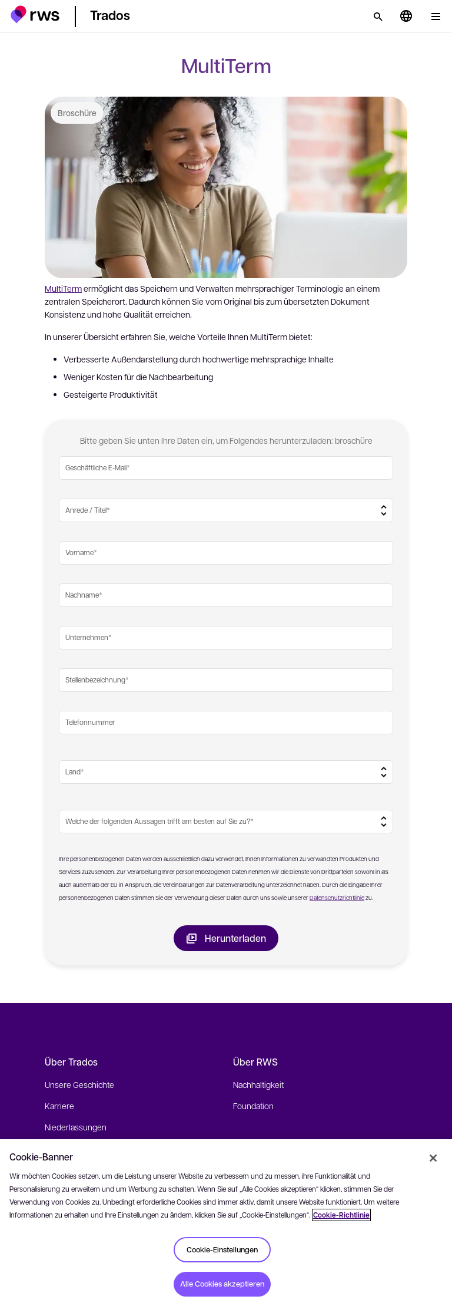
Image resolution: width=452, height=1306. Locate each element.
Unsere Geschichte (79, 1084)
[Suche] (378, 16)
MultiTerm (63, 288)
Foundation (253, 1105)
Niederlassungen (76, 1127)
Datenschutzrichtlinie (337, 897)
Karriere (59, 1105)
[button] (35, 14)
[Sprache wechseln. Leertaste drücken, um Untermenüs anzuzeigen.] (406, 16)
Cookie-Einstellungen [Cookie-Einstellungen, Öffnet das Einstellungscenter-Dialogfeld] (222, 1249)
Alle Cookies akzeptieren (222, 1283)
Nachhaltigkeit (258, 1084)
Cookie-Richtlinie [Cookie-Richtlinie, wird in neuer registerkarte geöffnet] (341, 1215)
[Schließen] (433, 1158)
